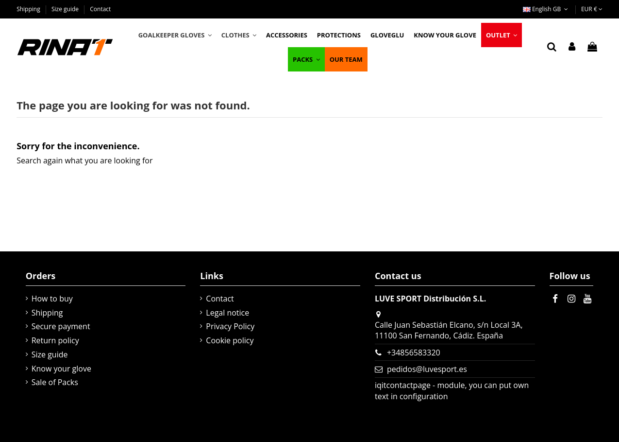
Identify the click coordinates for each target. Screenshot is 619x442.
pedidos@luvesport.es (427, 369)
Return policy (55, 340)
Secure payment (61, 326)
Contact (100, 9)
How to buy (52, 298)
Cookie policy (229, 340)
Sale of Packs (55, 382)
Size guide (65, 9)
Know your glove (61, 368)
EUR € (591, 9)
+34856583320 (413, 352)
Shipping (29, 9)
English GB (546, 9)
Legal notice (227, 312)
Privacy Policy (230, 326)
